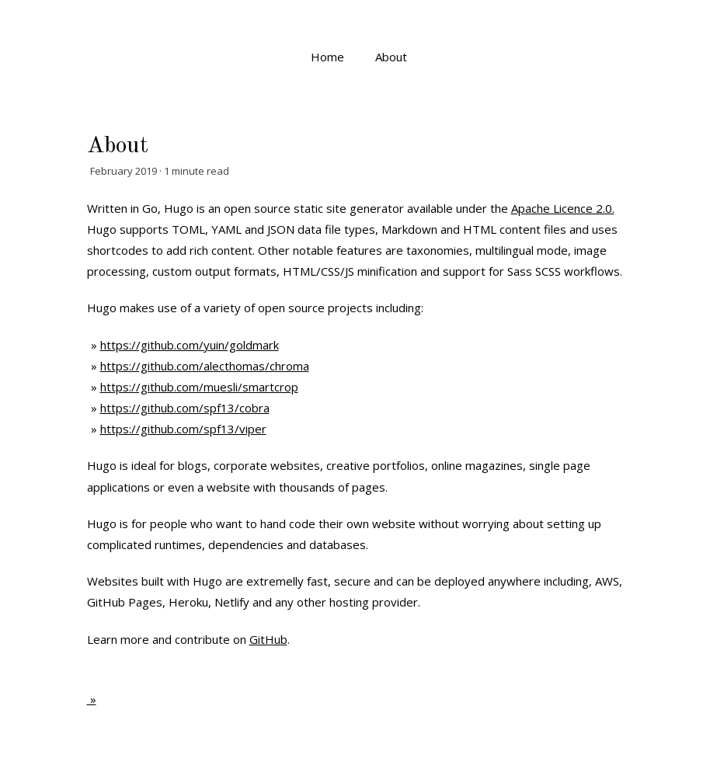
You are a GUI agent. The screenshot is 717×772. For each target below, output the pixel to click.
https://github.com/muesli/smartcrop (199, 387)
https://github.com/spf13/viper (183, 428)
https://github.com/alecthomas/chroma (204, 366)
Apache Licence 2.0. (562, 208)
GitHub (268, 639)
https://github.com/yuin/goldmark (189, 345)
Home (327, 56)
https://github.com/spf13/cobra (185, 408)
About (391, 56)
